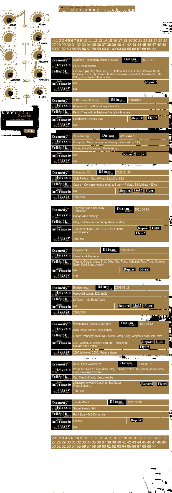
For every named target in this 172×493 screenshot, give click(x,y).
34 (89, 45)
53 (69, 49)
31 (74, 45)
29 (64, 45)
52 (64, 49)
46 (149, 45)
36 (99, 45)
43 (134, 45)
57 (89, 49)
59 (99, 49)
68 (144, 49)
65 (129, 49)
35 (94, 45)
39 (114, 45)
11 (90, 40)
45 (144, 45)
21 (140, 40)
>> (154, 49)
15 (110, 40)
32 (79, 45)
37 (104, 45)
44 (139, 45)
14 (105, 40)
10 (85, 40)
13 (100, 40)
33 (84, 45)
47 (154, 45)
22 (145, 40)
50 (53, 49)
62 (114, 49)
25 (160, 40)
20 (135, 40)
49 (164, 45)
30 (69, 45)
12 (95, 40)
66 (134, 49)
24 (155, 40)
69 (149, 49)
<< (54, 40)
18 (125, 40)
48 (159, 45)
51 (59, 49)
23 (150, 40)
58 (94, 49)
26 (165, 40)
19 (130, 40)
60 (104, 49)
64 (124, 49)
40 (119, 45)
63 (119, 49)
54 (74, 49)
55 (79, 49)
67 (139, 49)
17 (120, 40)
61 (109, 49)
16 (115, 40)
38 (109, 45)
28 (59, 45)
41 (124, 45)
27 (53, 45)
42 (129, 45)
